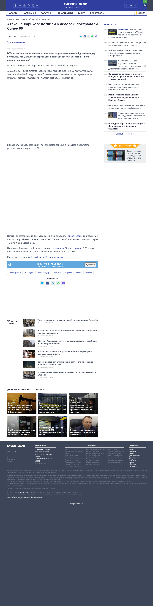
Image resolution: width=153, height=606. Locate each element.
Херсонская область (114, 554)
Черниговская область (115, 560)
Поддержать (97, 13)
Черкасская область (114, 558)
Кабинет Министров (43, 553)
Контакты (11, 558)
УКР (130, 5)
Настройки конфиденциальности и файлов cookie (25, 597)
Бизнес (131, 548)
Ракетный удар (43, 342)
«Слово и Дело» (23, 591)
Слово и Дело (13, 19)
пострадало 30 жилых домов (67, 317)
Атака (78, 342)
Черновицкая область (115, 562)
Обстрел (88, 342)
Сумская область (113, 548)
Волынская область (72, 556)
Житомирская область (73, 562)
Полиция (29, 342)
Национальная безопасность (134, 555)
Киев (67, 548)
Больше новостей (125, 164)
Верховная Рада (42, 551)
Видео (81, 13)
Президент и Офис (43, 548)
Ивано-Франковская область (96, 548)
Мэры (37, 560)
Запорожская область (73, 565)
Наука (131, 552)
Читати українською (16, 42)
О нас (9, 556)
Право (131, 562)
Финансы (132, 564)
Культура (132, 550)
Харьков (57, 342)
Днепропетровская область (75, 558)
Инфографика (65, 13)
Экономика (133, 565)
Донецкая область (72, 560)
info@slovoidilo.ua (76, 603)
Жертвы (68, 342)
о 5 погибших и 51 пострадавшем (46, 326)
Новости (13, 13)
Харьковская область (114, 552)
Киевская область (92, 550)
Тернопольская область (115, 550)
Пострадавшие (15, 342)
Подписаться (90, 334)
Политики (47, 13)
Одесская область (92, 560)
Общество (45, 19)
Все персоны (40, 562)
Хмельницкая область (115, 556)
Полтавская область (93, 562)
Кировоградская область (95, 552)
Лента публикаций (30, 19)
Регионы (92, 544)
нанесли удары (74, 305)
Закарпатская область (73, 564)
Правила (10, 561)
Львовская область (93, 556)
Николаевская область (94, 558)
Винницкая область (72, 554)
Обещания (30, 13)
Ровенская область (93, 564)
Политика (132, 560)
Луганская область (93, 554)
